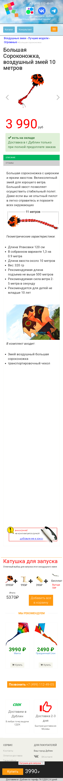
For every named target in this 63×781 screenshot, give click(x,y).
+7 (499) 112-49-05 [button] (31, 684)
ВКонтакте (43, 756)
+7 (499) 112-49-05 (41, 3)
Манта (17, 653)
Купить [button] (12, 771)
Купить (17, 665)
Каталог (9, 29)
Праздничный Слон (45, 653)
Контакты (8, 751)
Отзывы (10, 163)
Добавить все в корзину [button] (41, 600)
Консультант (25, 29)
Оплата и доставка (12, 755)
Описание (10, 157)
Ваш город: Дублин (43, 751)
